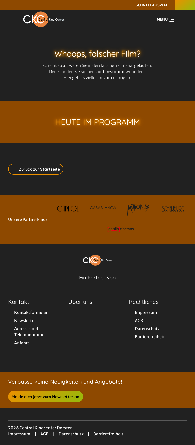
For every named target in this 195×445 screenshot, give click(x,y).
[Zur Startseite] (43, 19)
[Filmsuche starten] (182, 19)
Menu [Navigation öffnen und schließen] (165, 19)
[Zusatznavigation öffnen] (185, 5)
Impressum (19, 433)
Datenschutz (71, 433)
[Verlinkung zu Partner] (68, 208)
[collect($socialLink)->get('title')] (9, 5)
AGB (44, 433)
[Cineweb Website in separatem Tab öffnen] (97, 284)
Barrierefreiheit (108, 433)
